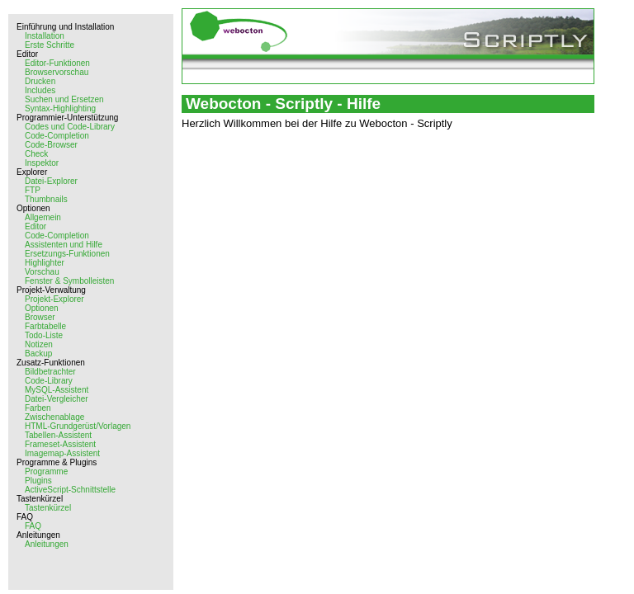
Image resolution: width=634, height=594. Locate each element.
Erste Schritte (49, 45)
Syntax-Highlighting (60, 108)
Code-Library (49, 380)
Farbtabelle (45, 326)
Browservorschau (56, 72)
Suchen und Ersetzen (64, 99)
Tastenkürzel (48, 507)
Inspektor (42, 162)
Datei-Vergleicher (56, 398)
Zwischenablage (54, 417)
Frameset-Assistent (60, 444)
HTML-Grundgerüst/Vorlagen (77, 426)
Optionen (42, 308)
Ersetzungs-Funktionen (67, 253)
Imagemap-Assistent (62, 453)
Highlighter (44, 262)
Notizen (39, 344)
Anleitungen (47, 544)
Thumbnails (46, 199)
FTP (32, 190)
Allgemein (43, 217)
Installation (44, 35)
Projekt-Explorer (54, 299)
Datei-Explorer (51, 181)
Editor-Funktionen (57, 63)
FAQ (33, 525)
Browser (40, 317)
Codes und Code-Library (70, 126)
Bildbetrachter (50, 371)
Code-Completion (57, 135)
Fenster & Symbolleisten (69, 280)
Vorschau (42, 271)
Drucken (40, 81)
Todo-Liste (44, 335)
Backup (38, 353)
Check (36, 153)
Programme (46, 471)
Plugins (38, 480)
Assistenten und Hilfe (63, 244)
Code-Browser (51, 144)
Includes (40, 90)
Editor (35, 226)
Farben (38, 407)
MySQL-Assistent (56, 389)
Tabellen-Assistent (58, 435)
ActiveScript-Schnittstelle (70, 489)
